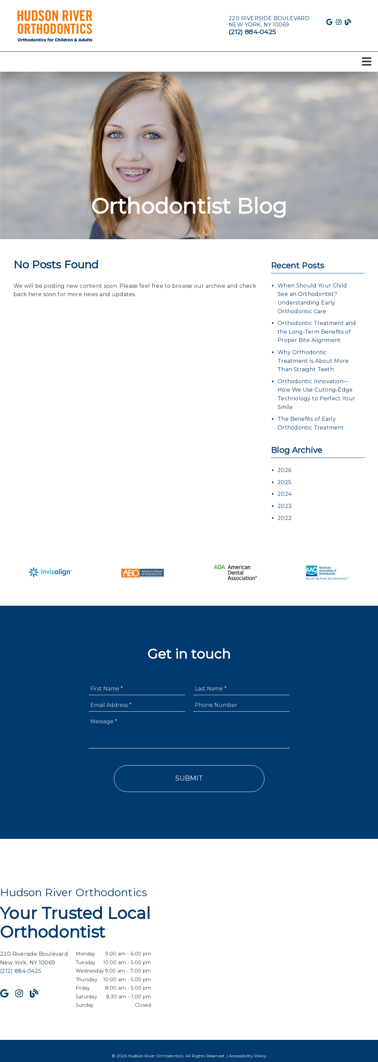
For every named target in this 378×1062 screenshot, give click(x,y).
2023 (285, 506)
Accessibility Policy (248, 1055)
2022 (285, 518)
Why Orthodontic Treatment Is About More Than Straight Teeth (313, 361)
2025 (284, 482)
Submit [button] (189, 778)
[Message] (189, 731)
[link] (55, 26)
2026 (284, 470)
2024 (285, 494)
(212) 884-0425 (252, 32)
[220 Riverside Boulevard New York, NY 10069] (269, 21)
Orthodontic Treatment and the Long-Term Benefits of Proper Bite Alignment (317, 331)
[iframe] (302, 947)
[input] (137, 688)
